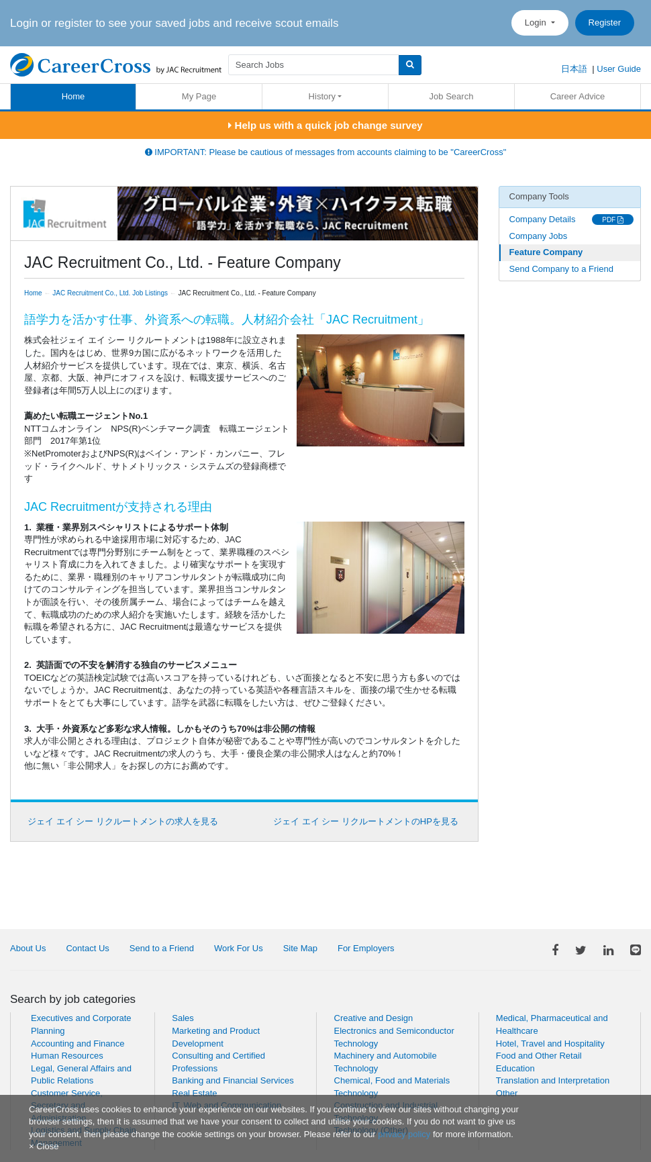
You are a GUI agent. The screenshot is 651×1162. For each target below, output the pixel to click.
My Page (199, 96)
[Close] (43, 1146)
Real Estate (194, 1093)
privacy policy (404, 1134)
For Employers (366, 948)
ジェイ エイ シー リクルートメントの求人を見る (123, 821)
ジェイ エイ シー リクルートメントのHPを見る (365, 821)
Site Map (300, 948)
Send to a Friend (162, 948)
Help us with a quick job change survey (325, 125)
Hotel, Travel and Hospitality (550, 1043)
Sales (183, 1018)
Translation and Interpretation (552, 1080)
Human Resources (67, 1056)
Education (515, 1068)
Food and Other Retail (539, 1056)
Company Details (542, 219)
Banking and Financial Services (232, 1080)
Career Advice (577, 96)
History (322, 96)
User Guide (619, 69)
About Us (28, 948)
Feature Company (546, 252)
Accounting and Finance (77, 1043)
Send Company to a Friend (561, 269)
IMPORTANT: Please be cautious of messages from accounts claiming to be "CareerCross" (326, 152)
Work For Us (238, 948)
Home (73, 96)
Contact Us (87, 948)
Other (507, 1093)
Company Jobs (538, 236)
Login (536, 22)
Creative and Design (373, 1018)
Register (605, 22)
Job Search (452, 96)
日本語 (574, 69)
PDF (612, 220)
